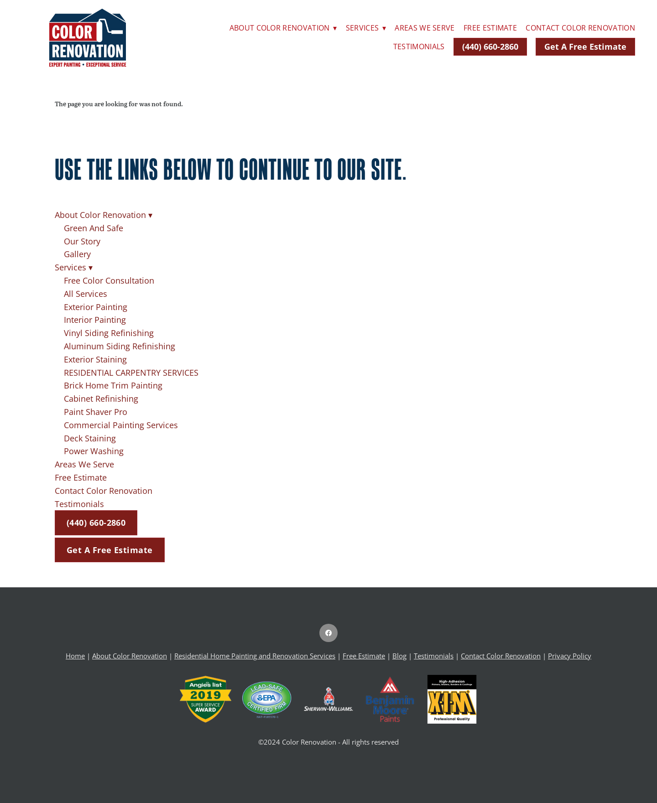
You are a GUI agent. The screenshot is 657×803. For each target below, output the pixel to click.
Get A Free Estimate (585, 46)
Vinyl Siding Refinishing (109, 333)
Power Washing (94, 451)
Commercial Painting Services (121, 425)
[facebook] (328, 633)
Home (75, 656)
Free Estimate (490, 28)
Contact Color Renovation (580, 28)
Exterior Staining (95, 359)
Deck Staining (90, 438)
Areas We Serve (424, 28)
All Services (85, 294)
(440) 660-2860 (490, 46)
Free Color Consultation (109, 280)
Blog (399, 656)
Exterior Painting (95, 307)
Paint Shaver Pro (95, 412)
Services (366, 28)
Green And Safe (93, 228)
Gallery (77, 254)
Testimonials (419, 46)
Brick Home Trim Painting (113, 385)
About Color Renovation (283, 28)
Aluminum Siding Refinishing (119, 346)
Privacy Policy (569, 656)
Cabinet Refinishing (101, 398)
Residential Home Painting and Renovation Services (254, 656)
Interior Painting (95, 320)
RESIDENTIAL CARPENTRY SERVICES (131, 372)
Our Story (82, 241)
